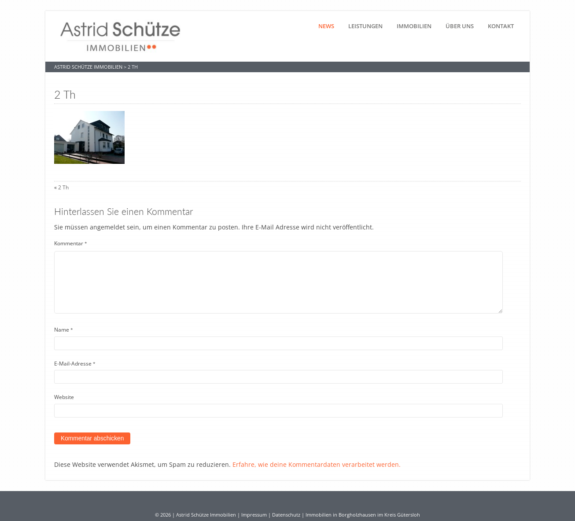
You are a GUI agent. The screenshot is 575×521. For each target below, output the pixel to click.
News (326, 26)
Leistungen (365, 26)
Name (63, 329)
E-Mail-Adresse (75, 363)
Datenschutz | (289, 515)
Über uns (460, 26)
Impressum (254, 515)
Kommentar (70, 243)
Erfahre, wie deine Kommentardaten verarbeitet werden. (316, 464)
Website (64, 397)
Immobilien (414, 26)
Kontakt (501, 26)
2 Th (63, 187)
